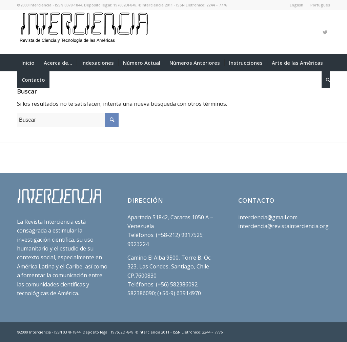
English (296, 4)
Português (320, 4)
